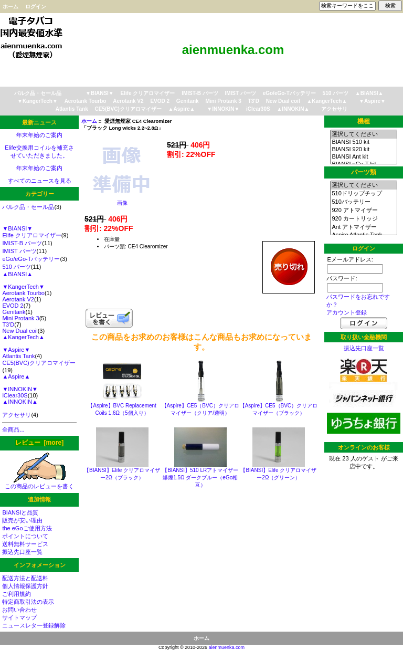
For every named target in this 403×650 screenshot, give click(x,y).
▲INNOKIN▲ (293, 109)
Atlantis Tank (72, 109)
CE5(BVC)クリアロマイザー (128, 109)
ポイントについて (25, 536)
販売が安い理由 (22, 520)
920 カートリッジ (363, 219)
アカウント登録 (346, 312)
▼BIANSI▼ (100, 93)
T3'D (253, 101)
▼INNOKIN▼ (223, 109)
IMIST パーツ (240, 93)
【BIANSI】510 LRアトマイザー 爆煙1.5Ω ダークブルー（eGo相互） (200, 477)
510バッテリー (363, 202)
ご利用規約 (16, 594)
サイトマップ (19, 617)
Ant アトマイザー (363, 227)
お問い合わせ (19, 609)
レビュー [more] (39, 442)
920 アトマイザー (363, 210)
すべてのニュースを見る (39, 180)
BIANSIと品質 (20, 512)
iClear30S (258, 109)
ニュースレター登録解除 (34, 625)
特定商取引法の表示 (28, 602)
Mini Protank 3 (223, 101)
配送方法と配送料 (25, 578)
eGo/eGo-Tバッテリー (289, 93)
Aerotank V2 (128, 101)
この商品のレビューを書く (39, 483)
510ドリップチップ (363, 194)
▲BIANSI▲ (369, 93)
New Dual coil (283, 101)
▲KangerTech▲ (326, 101)
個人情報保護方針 (25, 586)
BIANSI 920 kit (363, 149)
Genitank (187, 101)
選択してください (363, 134)
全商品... (13, 429)
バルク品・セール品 (37, 93)
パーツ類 (363, 172)
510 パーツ (335, 93)
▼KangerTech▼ (37, 101)
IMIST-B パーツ (200, 93)
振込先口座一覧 (22, 552)
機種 (363, 121)
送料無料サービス (25, 544)
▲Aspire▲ (181, 109)
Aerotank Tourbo (86, 101)
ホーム (10, 6)
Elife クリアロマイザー (148, 93)
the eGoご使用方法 (26, 528)
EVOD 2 (159, 101)
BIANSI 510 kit (363, 142)
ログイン (35, 6)
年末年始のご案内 (39, 135)
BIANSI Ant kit (363, 157)
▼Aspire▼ (372, 101)
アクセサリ (334, 109)
